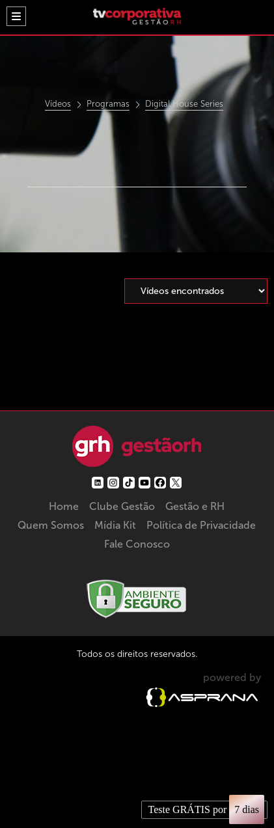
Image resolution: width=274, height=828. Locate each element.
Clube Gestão (122, 506)
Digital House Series (184, 104)
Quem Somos (51, 525)
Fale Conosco (137, 544)
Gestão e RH (195, 506)
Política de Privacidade (201, 525)
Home (64, 506)
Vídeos (58, 104)
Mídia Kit (115, 525)
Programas (108, 104)
